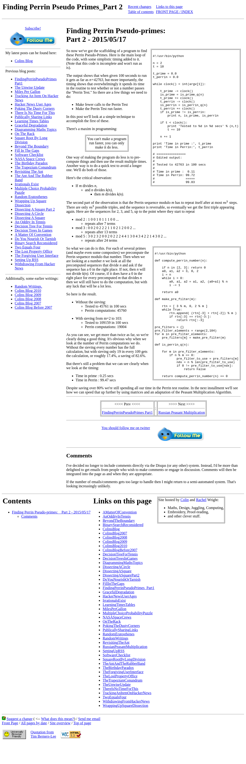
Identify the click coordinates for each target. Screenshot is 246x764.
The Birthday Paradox (31, 163)
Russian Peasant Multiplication (181, 433)
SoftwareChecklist (116, 676)
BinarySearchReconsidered (123, 545)
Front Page (10, 744)
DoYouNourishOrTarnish (121, 600)
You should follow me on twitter (125, 448)
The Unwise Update (30, 87)
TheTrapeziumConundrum (122, 701)
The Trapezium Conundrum (35, 167)
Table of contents (141, 12)
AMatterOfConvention (120, 533)
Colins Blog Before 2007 (33, 307)
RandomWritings (115, 659)
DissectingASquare (117, 592)
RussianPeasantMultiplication (125, 667)
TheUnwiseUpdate (117, 705)
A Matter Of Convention (33, 235)
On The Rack (25, 134)
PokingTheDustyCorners (121, 646)
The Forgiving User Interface (36, 256)
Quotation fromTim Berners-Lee (43, 755)
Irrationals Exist (27, 184)
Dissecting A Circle (29, 214)
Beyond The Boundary (32, 146)
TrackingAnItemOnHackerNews (127, 713)
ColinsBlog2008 (115, 558)
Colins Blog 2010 (28, 291)
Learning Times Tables (32, 121)
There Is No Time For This (35, 113)
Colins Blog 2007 (28, 303)
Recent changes (139, 7)
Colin (184, 520)
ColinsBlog (111, 550)
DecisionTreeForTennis (120, 575)
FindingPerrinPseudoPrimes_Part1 (128, 608)
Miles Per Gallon (27, 92)
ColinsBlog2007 (115, 554)
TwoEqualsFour (114, 718)
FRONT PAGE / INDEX (174, 12)
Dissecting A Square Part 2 (35, 209)
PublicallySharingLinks (120, 650)
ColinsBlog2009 (115, 562)
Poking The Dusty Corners (35, 108)
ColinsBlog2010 (115, 566)
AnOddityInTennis (117, 537)
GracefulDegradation (118, 613)
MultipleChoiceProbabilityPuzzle (128, 634)
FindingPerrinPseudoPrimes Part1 (127, 433)
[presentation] (69, 211)
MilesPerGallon (114, 629)
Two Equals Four (27, 247)
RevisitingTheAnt (116, 663)
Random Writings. (28, 286)
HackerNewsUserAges (120, 617)
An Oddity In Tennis (30, 222)
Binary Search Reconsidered (36, 243)
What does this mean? (57, 739)
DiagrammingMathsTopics (123, 583)
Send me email (89, 739)
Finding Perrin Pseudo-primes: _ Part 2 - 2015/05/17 (51, 533)
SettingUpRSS (113, 671)
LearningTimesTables (119, 625)
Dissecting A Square (30, 218)
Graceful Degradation (31, 125)
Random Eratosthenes (31, 197)
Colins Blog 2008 (28, 299)
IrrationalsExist (114, 621)
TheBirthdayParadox (118, 688)
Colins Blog (24, 61)
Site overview (60, 744)
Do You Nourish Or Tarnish (35, 239)
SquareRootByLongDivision (124, 680)
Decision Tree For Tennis (34, 226)
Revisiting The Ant (29, 171)
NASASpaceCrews (117, 638)
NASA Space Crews (30, 159)
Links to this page (169, 7)
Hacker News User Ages (33, 104)
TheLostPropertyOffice (120, 697)
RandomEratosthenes (118, 655)
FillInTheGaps (113, 604)
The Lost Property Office (33, 251)
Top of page (82, 744)
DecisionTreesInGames (120, 579)
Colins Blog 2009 (28, 295)
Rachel (201, 520)
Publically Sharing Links (33, 117)
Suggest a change (19, 739)
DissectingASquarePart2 (121, 596)
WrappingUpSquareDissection (125, 726)
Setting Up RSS (26, 260)
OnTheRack (112, 642)
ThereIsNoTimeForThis (120, 709)
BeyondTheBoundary (119, 541)
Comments (29, 537)
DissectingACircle (116, 587)
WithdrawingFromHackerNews (126, 722)
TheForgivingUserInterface (123, 692)
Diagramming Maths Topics (36, 129)
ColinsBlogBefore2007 (120, 571)
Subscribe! (33, 28)
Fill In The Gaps (27, 150)
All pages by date (34, 744)
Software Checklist (29, 155)
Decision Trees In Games (33, 230)
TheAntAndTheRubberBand (124, 684)
